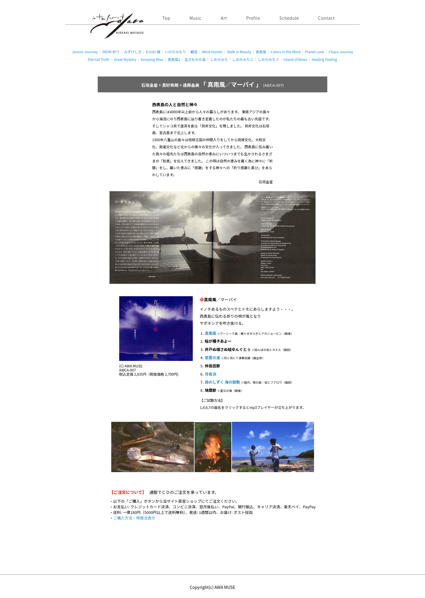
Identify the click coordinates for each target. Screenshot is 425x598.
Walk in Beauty (239, 51)
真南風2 (173, 59)
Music (196, 18)
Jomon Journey (85, 51)
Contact (326, 18)
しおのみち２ (242, 59)
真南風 (261, 51)
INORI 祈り (110, 51)
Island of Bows (295, 59)
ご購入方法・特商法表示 (134, 518)
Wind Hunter (212, 51)
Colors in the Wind (286, 51)
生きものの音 (195, 59)
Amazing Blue (152, 59)
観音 (193, 51)
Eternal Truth (98, 59)
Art (224, 18)
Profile (253, 18)
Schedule (289, 18)
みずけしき (133, 51)
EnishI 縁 (153, 51)
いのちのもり (175, 51)
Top (166, 18)
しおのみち (219, 59)
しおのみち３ (268, 59)
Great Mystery (125, 59)
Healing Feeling (324, 59)
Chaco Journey (340, 51)
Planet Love (314, 51)
